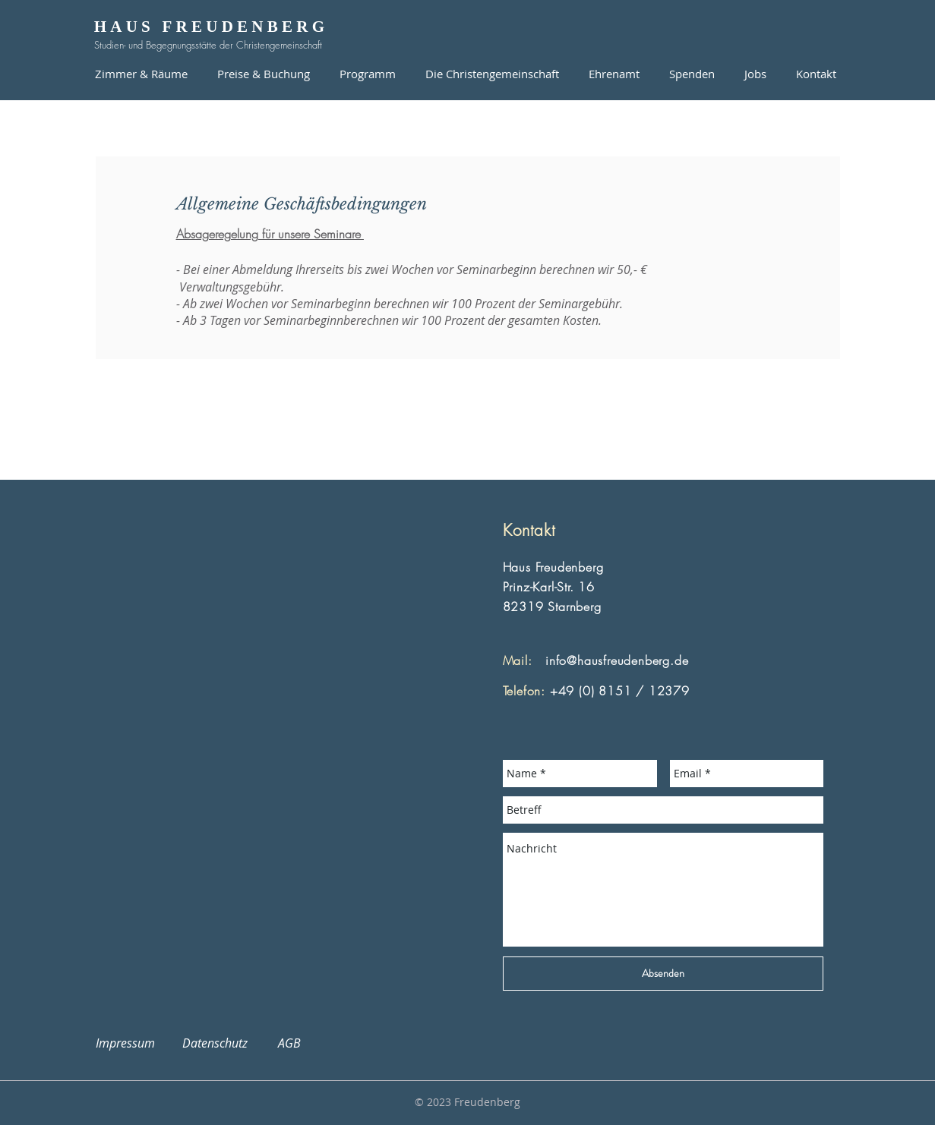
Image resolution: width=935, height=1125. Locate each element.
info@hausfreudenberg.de (616, 660)
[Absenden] (663, 973)
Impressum (134, 1043)
